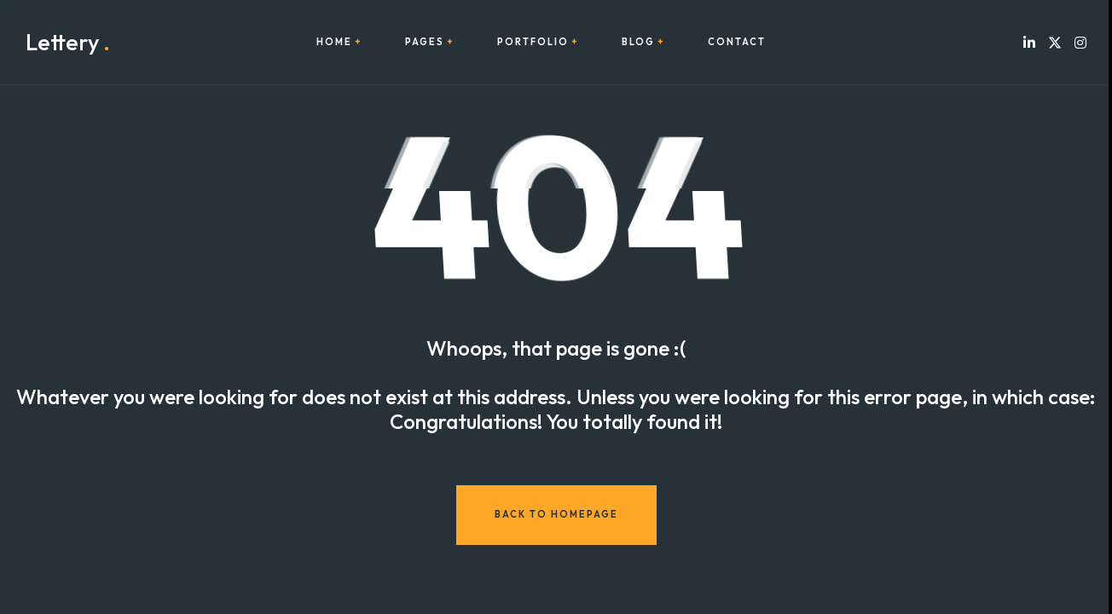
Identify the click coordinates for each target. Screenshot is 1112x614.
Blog (638, 42)
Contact (737, 42)
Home (334, 42)
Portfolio (533, 42)
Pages (424, 42)
